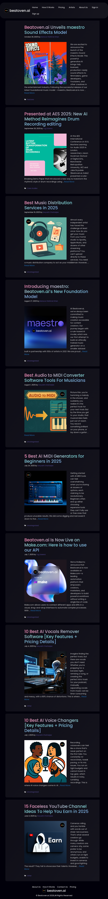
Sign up (35, 13)
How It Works (48, 7)
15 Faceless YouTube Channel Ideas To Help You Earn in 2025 (56, 808)
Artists (72, 7)
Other (29, 706)
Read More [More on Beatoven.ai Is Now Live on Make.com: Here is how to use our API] (36, 610)
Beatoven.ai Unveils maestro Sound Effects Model (54, 29)
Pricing (61, 7)
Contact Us (62, 887)
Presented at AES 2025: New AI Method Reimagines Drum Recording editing (55, 119)
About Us (83, 7)
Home (35, 7)
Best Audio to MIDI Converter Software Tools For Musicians (54, 377)
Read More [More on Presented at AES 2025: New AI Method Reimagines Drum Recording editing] (69, 181)
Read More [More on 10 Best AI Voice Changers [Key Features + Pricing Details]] (65, 785)
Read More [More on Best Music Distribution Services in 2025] (29, 265)
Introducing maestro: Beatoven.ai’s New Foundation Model (56, 291)
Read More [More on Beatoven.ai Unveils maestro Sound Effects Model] (29, 93)
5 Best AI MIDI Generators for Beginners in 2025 (54, 458)
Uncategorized (33, 272)
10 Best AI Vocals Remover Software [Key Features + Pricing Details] (51, 637)
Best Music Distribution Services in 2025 (48, 205)
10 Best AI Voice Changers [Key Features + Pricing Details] (51, 725)
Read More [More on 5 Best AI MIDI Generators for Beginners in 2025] (43, 519)
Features (30, 99)
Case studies (32, 188)
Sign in (95, 7)
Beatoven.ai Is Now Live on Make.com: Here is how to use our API (55, 545)
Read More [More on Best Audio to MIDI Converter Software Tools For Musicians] (29, 435)
